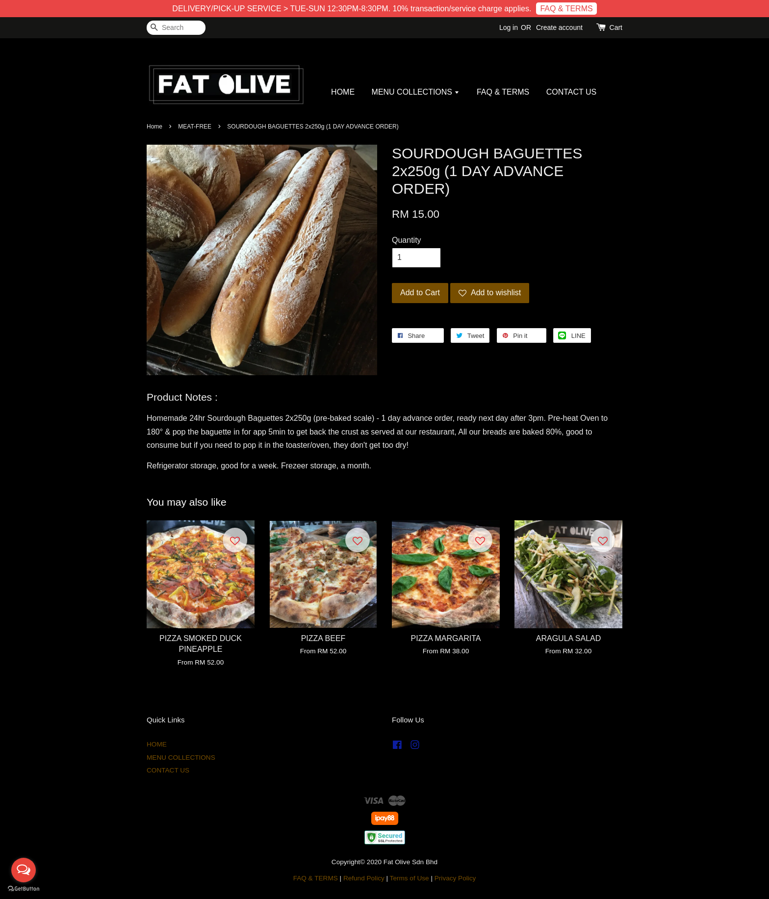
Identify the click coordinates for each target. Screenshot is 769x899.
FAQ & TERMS (566, 8)
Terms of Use (409, 878)
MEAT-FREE (194, 126)
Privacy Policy (455, 878)
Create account (559, 27)
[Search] (176, 28)
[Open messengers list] (23, 870)
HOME (343, 92)
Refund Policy (363, 878)
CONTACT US (571, 92)
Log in (508, 27)
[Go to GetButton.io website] (23, 889)
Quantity (406, 240)
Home (154, 126)
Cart (616, 27)
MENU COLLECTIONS (416, 92)
